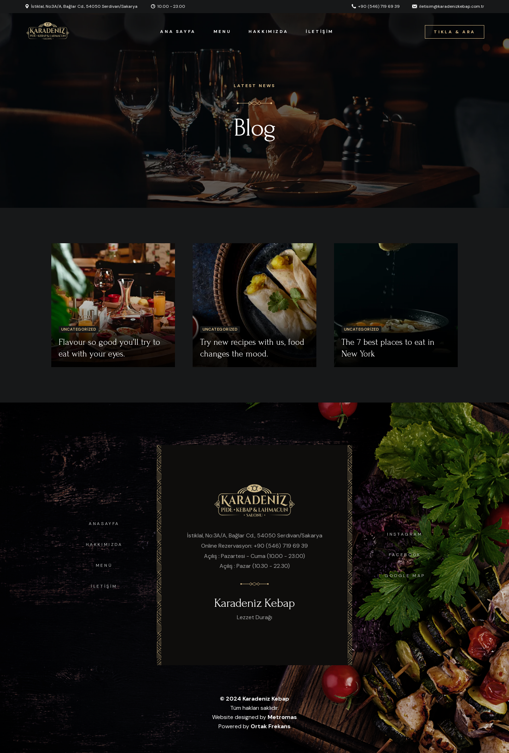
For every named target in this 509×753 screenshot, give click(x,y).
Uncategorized (78, 329)
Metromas (282, 717)
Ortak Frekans (271, 726)
